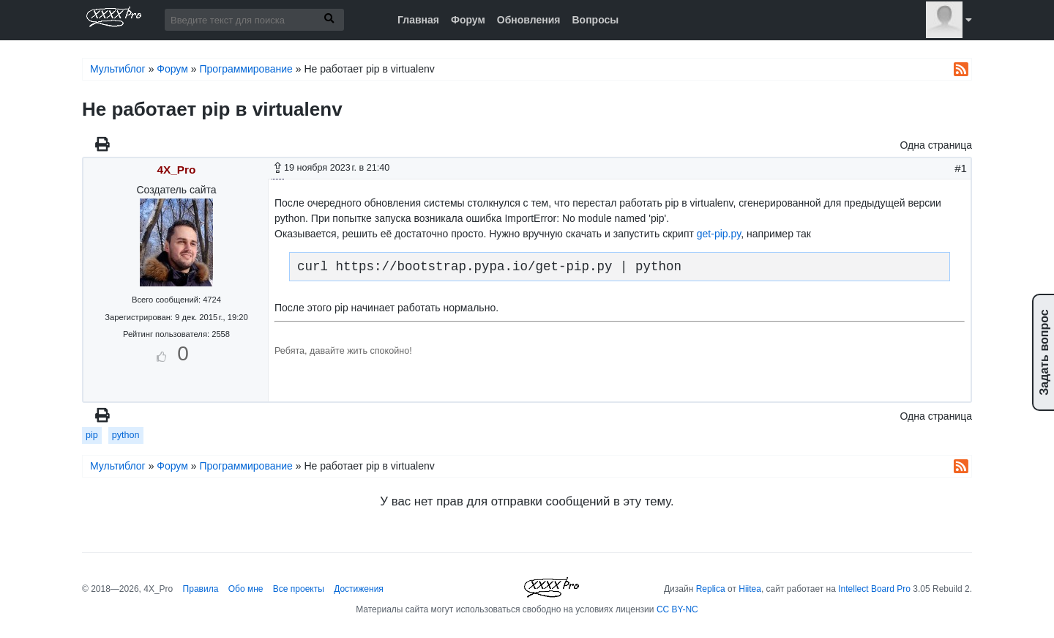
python (126, 435)
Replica (710, 589)
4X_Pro (176, 169)
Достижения (359, 589)
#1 (960, 168)
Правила (201, 589)
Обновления (529, 20)
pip (92, 435)
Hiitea (750, 589)
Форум (468, 20)
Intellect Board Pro (874, 589)
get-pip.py (719, 234)
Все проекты (298, 589)
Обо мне (246, 589)
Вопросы (595, 20)
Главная (418, 20)
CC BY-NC (677, 609)
